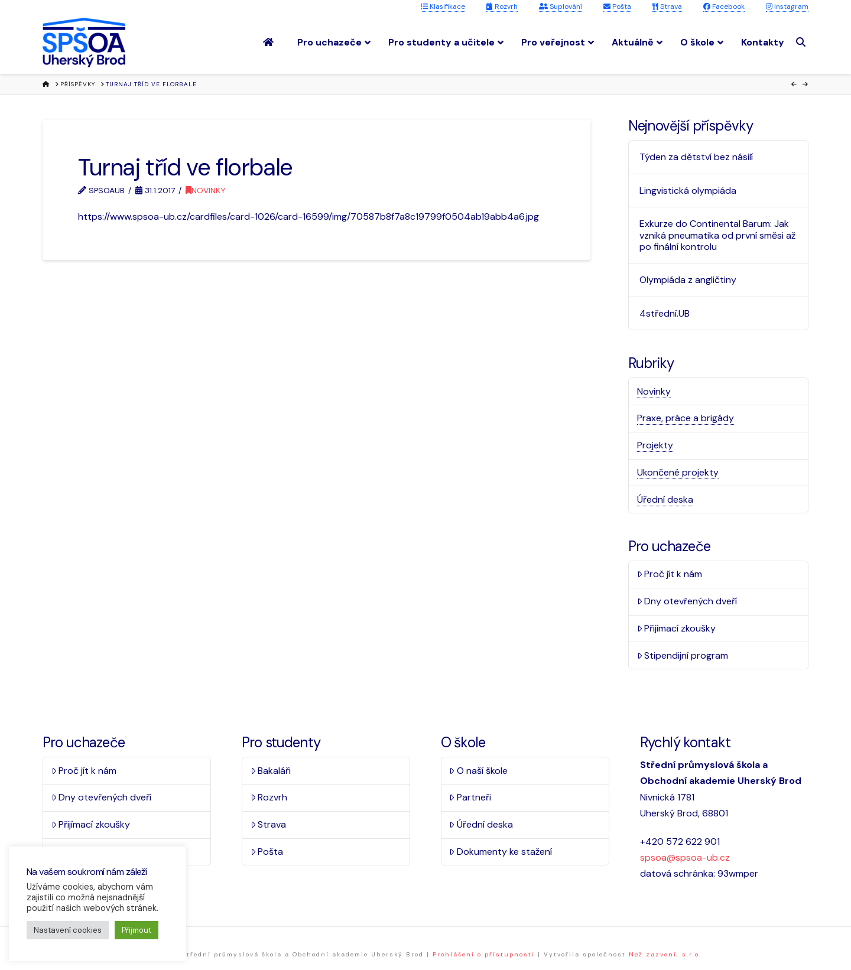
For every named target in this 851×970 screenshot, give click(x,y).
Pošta (617, 6)
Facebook (724, 6)
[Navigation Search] (802, 42)
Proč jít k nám (670, 574)
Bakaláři (271, 770)
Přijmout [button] (136, 930)
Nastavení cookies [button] (68, 930)
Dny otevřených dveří (687, 601)
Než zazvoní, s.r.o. (665, 954)
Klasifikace (443, 6)
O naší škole (478, 770)
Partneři (470, 797)
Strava (667, 6)
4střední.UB (664, 313)
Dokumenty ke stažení (500, 851)
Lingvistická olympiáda (687, 190)
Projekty (655, 445)
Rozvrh (502, 6)
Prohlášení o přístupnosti (484, 954)
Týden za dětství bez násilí (696, 156)
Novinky (205, 190)
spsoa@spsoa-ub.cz (685, 857)
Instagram (787, 6)
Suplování (560, 6)
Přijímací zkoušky (676, 628)
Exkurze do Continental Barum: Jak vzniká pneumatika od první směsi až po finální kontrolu (717, 235)
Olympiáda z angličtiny (687, 279)
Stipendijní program (683, 655)
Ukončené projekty (678, 472)
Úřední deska (665, 499)
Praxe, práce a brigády (685, 418)
